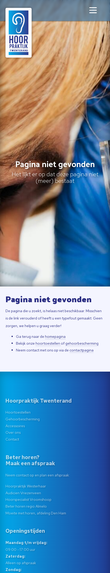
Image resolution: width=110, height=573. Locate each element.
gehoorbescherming (82, 343)
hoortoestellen (48, 343)
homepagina (55, 336)
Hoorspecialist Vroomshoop (28, 515)
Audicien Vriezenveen (23, 508)
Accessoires (15, 441)
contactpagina (82, 350)
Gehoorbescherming (22, 434)
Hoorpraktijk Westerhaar (25, 501)
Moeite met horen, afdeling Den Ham (35, 528)
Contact (12, 454)
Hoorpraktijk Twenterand (38, 416)
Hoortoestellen (18, 428)
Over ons (13, 448)
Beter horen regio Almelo (26, 521)
